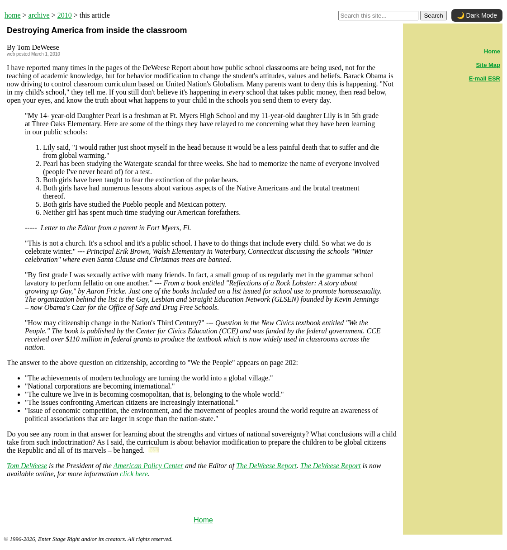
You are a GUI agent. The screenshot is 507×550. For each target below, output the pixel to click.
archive (39, 15)
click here (134, 474)
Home (203, 520)
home (13, 15)
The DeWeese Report (266, 465)
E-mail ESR (484, 78)
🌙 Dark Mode (477, 15)
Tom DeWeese (27, 465)
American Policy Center (149, 465)
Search (433, 15)
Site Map (488, 65)
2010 (64, 15)
